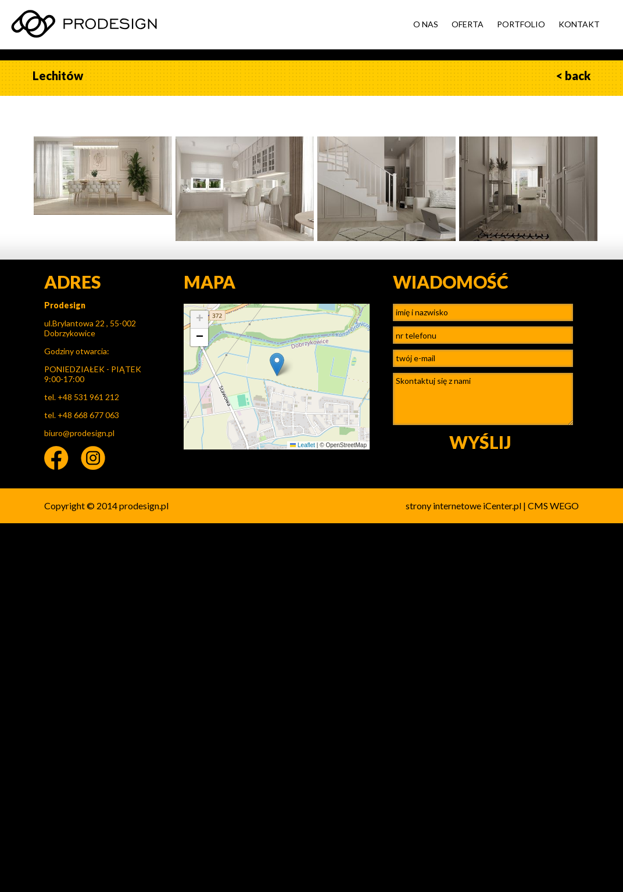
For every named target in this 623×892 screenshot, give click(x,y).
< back (573, 75)
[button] (277, 364)
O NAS (425, 24)
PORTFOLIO (521, 24)
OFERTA (468, 24)
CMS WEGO (553, 505)
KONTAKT (579, 24)
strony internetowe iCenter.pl (463, 505)
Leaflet (302, 445)
